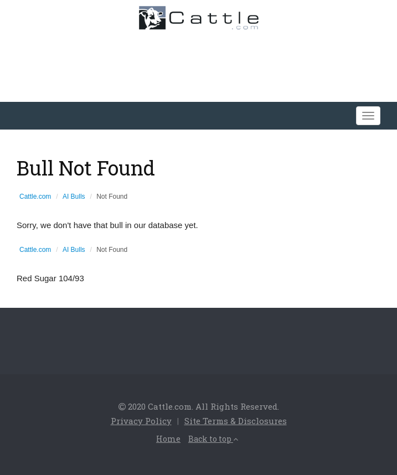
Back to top (213, 438)
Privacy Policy (141, 420)
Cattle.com (35, 196)
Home (168, 438)
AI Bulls (74, 196)
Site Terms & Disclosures (235, 420)
